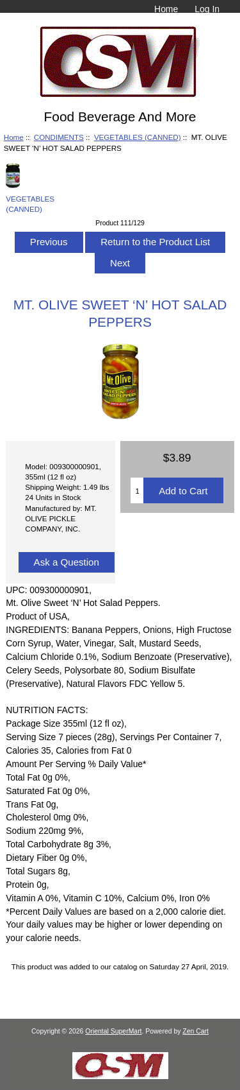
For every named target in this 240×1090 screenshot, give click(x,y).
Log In (207, 9)
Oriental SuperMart (113, 1031)
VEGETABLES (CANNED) (137, 137)
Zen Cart (195, 1031)
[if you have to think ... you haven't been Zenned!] (120, 1076)
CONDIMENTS (59, 137)
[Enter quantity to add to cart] (137, 490)
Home (166, 9)
